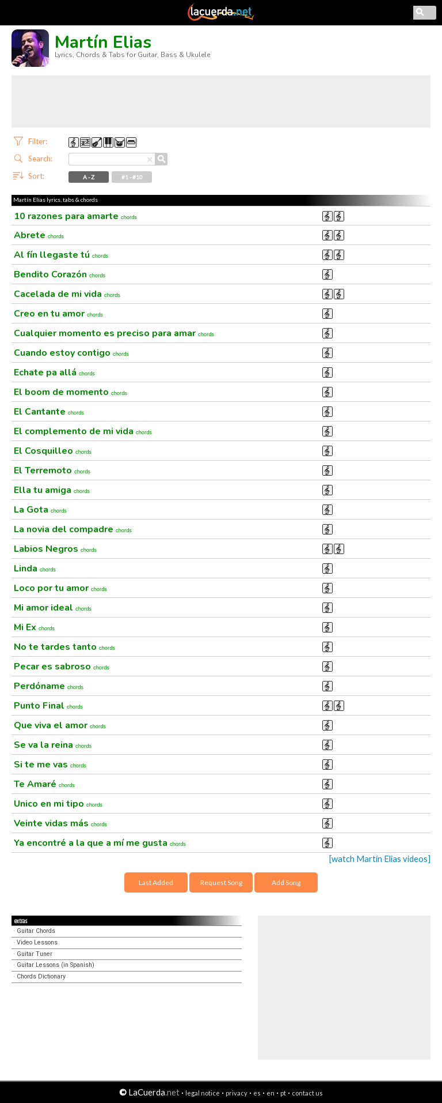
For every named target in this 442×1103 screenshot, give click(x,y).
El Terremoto (52, 470)
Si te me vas (50, 764)
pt (283, 1093)
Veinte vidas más (60, 823)
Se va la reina (53, 745)
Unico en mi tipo (58, 803)
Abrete (39, 235)
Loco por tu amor (60, 588)
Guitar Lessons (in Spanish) (55, 965)
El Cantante (49, 411)
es (257, 1093)
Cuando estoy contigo (71, 353)
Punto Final (48, 705)
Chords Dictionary (41, 976)
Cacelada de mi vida (67, 294)
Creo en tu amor (58, 313)
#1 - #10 (132, 177)
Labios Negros (55, 549)
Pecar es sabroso (61, 666)
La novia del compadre (73, 529)
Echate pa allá (54, 372)
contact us (307, 1093)
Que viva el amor (60, 725)
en (270, 1093)
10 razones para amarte (75, 216)
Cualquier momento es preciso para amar (114, 333)
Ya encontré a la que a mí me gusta (100, 843)
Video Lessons (37, 942)
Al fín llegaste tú (61, 255)
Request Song (221, 882)
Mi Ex (34, 627)
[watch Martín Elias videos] (379, 859)
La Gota (40, 509)
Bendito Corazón (59, 274)
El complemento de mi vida (83, 431)
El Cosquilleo (53, 451)
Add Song (286, 882)
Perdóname (48, 686)
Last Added (156, 882)
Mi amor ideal (53, 607)
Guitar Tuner (34, 954)
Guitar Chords (36, 931)
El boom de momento (70, 392)
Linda (35, 568)
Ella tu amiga (52, 490)
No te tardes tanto (64, 647)
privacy (236, 1093)
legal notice (202, 1093)
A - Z (88, 177)
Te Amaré (44, 784)
